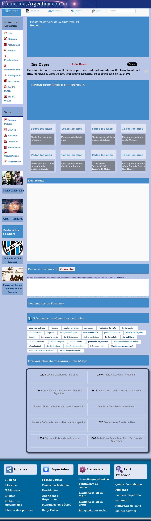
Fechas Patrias (52, 480)
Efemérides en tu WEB (91, 503)
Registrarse (32, 11)
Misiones (121, 490)
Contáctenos (55, 11)
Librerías (11, 485)
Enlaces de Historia (77, 12)
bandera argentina (128, 495)
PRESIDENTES (13, 191)
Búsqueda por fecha (93, 511)
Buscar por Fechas (11, 12)
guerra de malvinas (128, 484)
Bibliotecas (13, 490)
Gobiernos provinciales (13, 503)
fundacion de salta (128, 506)
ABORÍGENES (13, 219)
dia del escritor (125, 511)
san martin (122, 500)
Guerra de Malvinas (55, 485)
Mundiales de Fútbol (56, 505)
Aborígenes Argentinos (50, 497)
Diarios (96, 11)
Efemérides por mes (19, 510)
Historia (10, 480)
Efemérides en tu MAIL (91, 494)
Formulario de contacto (88, 485)
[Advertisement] (120, 36)
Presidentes (50, 490)
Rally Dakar (50, 510)
